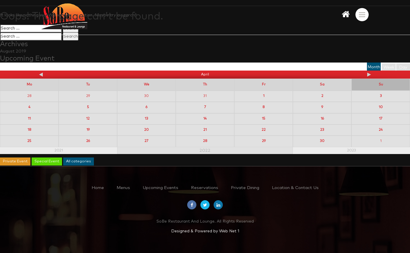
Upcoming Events (160, 188)
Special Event (46, 161)
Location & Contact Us (295, 188)
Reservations (204, 188)
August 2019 (13, 51)
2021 (59, 150)
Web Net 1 (229, 231)
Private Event (15, 161)
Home (98, 188)
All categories (78, 161)
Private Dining (245, 188)
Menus (123, 188)
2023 (351, 150)
